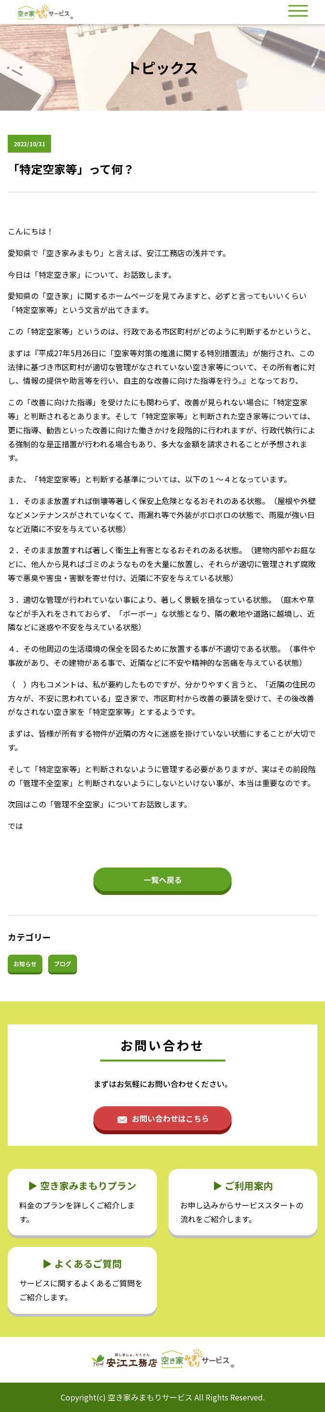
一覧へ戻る (162, 879)
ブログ (62, 963)
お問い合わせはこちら (170, 1118)
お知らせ (25, 963)
